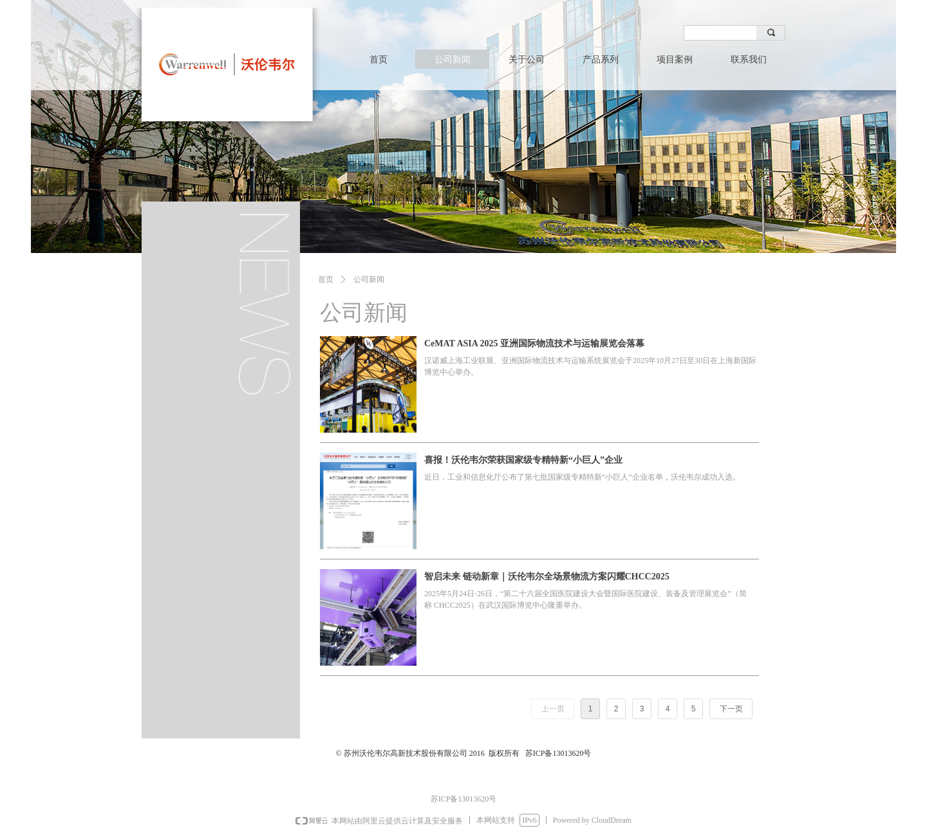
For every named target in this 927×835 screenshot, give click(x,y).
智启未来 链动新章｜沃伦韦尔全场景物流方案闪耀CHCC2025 (547, 576)
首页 (325, 279)
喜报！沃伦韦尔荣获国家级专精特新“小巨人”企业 (523, 460)
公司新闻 (368, 279)
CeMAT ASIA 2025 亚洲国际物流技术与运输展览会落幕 (534, 343)
